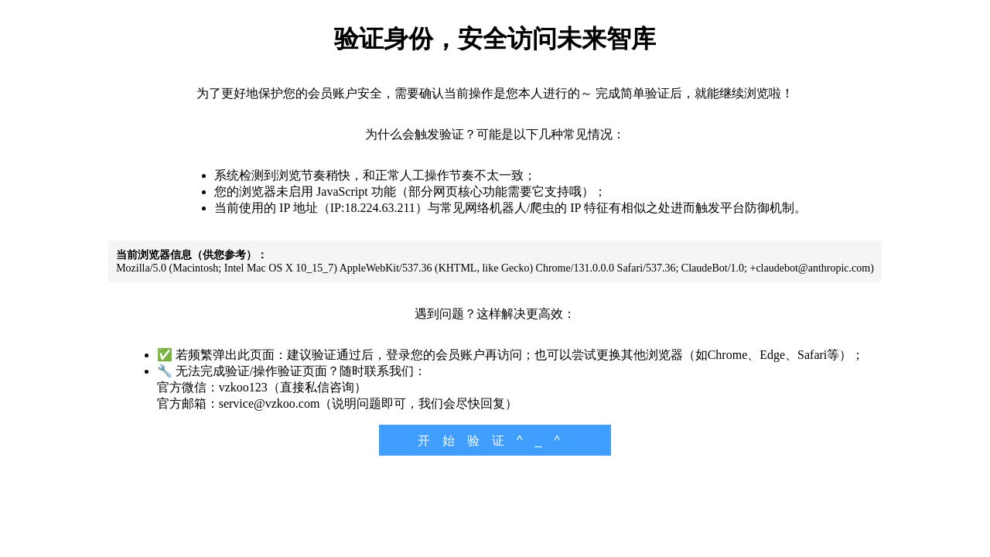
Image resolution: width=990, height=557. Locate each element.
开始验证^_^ (495, 440)
